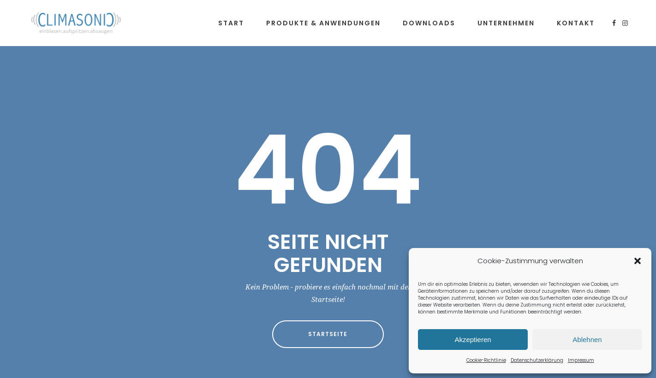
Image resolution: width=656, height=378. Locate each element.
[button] (637, 261)
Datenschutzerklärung (537, 360)
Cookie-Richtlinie (486, 360)
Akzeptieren (472, 339)
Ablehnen (587, 339)
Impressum (581, 360)
